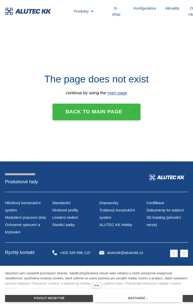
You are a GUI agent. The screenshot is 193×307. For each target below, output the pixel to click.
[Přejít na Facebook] (174, 254)
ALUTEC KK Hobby (115, 225)
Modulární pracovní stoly (25, 217)
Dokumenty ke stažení (165, 210)
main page (117, 93)
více (96, 285)
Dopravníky (108, 203)
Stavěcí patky (63, 225)
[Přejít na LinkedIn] (184, 254)
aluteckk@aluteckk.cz (125, 253)
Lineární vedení (65, 217)
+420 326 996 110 (75, 253)
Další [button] (170, 8)
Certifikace (155, 203)
